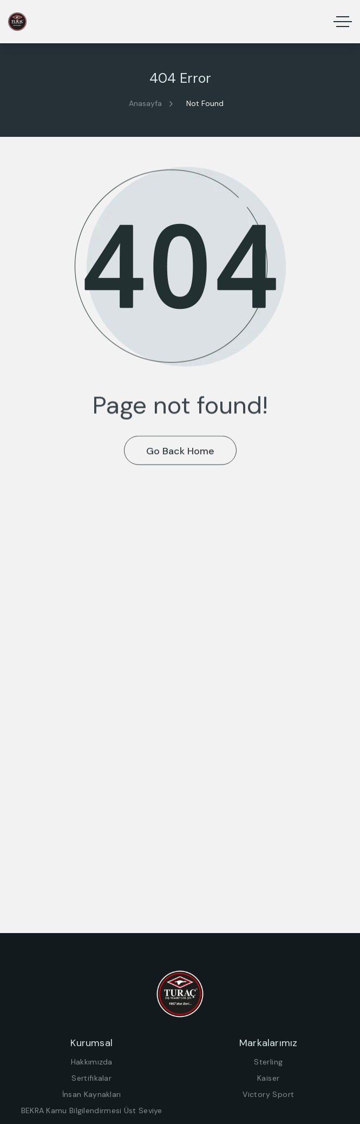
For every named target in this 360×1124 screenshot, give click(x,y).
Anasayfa (145, 103)
